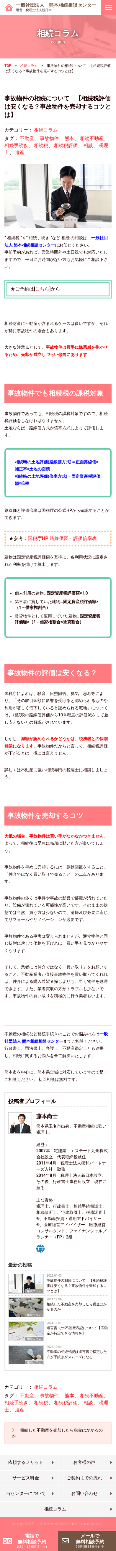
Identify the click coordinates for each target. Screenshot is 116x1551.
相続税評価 (66, 145)
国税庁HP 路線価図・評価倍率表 (62, 538)
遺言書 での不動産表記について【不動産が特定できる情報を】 (77, 1330)
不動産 (27, 138)
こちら (42, 289)
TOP (7, 66)
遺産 (19, 152)
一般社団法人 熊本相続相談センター (56, 7)
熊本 (69, 138)
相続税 (41, 145)
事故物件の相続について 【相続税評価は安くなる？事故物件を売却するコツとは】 (77, 1285)
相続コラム (29, 66)
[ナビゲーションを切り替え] (108, 7)
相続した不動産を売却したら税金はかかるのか (77, 1307)
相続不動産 (92, 138)
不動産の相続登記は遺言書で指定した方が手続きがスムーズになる (77, 1354)
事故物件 (49, 138)
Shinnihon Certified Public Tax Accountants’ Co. (74, 1523)
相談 (88, 145)
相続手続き (16, 145)
